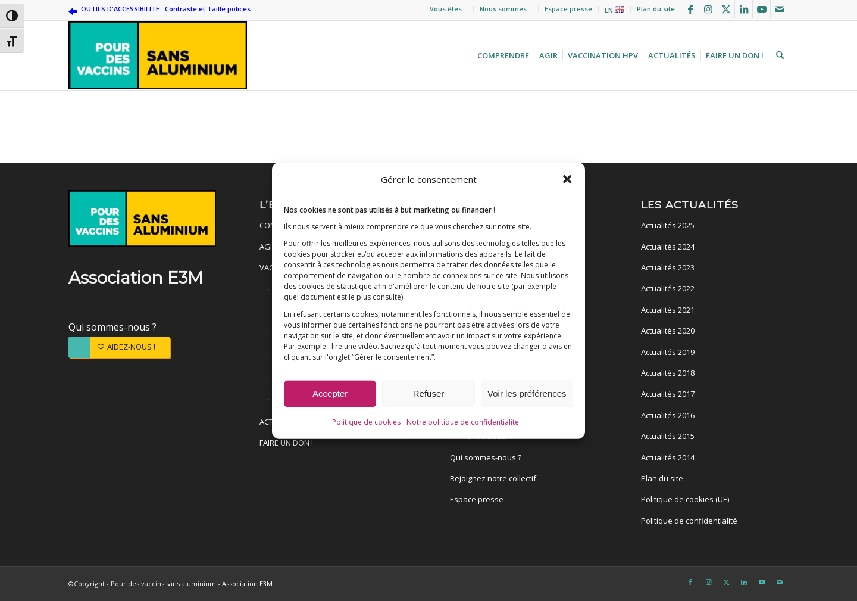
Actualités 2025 (668, 225)
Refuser (429, 393)
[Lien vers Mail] (780, 9)
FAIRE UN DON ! (286, 442)
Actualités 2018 (668, 373)
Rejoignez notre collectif (493, 478)
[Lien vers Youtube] (761, 9)
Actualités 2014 (668, 457)
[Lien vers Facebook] (690, 9)
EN (614, 9)
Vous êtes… (448, 8)
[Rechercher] (778, 55)
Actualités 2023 (668, 267)
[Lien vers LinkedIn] (743, 9)
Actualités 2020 (668, 330)
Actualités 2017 (668, 393)
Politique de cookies (366, 422)
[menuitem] (449, 9)
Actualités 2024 (668, 246)
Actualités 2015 (668, 436)
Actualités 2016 (668, 415)
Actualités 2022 (668, 288)
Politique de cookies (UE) (685, 499)
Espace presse (568, 8)
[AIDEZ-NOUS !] (119, 347)
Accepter (330, 393)
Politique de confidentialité (689, 520)
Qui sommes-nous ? (112, 327)
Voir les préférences (527, 393)
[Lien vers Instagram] (708, 9)
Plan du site (656, 8)
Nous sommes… (506, 8)
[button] (567, 179)
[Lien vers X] (725, 9)
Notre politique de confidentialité (462, 422)
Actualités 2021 (668, 309)
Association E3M (247, 583)
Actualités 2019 (668, 352)
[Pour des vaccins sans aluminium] (157, 55)
